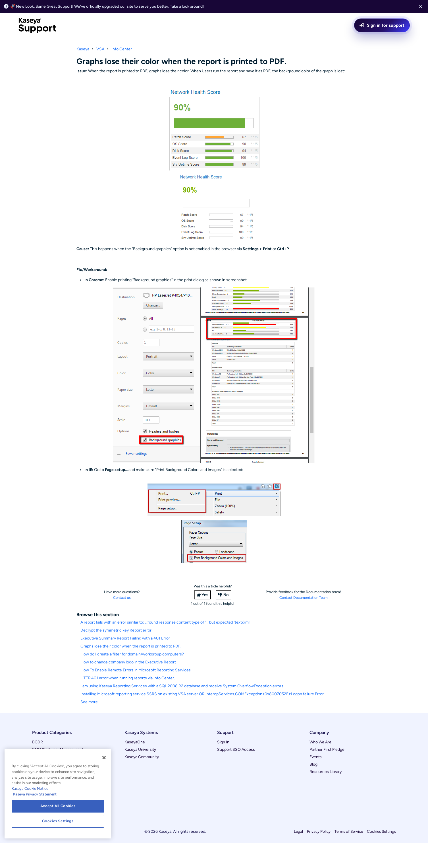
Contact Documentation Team (303, 597)
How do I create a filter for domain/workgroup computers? (132, 654)
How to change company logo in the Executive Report (128, 662)
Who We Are (320, 742)
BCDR (37, 742)
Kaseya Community (141, 756)
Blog (313, 764)
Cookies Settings (381, 831)
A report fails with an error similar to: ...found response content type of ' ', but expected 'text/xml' (165, 622)
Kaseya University (140, 749)
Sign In (223, 742)
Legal (298, 831)
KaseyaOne (134, 742)
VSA (100, 49)
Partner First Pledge (326, 749)
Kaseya (82, 49)
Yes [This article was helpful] (204, 595)
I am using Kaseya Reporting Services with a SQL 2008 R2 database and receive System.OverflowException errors (181, 686)
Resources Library (325, 771)
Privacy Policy (319, 831)
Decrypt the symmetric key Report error (115, 630)
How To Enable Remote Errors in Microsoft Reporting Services (135, 670)
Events (315, 756)
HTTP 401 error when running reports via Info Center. (127, 678)
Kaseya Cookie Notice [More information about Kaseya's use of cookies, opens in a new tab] (30, 788)
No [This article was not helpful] (226, 595)
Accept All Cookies (58, 806)
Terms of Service (348, 831)
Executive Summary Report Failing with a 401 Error (125, 638)
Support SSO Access (236, 749)
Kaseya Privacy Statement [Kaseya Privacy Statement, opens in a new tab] (35, 794)
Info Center (121, 49)
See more (89, 702)
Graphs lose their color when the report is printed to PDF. (130, 646)
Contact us (122, 597)
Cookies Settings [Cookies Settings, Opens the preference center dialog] (58, 821)
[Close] (104, 757)
